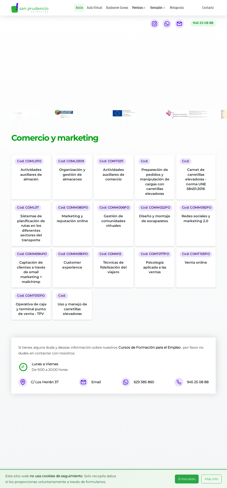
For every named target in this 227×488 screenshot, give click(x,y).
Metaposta (177, 8)
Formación (158, 8)
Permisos (139, 8)
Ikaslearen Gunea (117, 8)
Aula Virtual (94, 8)
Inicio (79, 8)
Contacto (208, 8)
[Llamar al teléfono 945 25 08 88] (203, 23)
